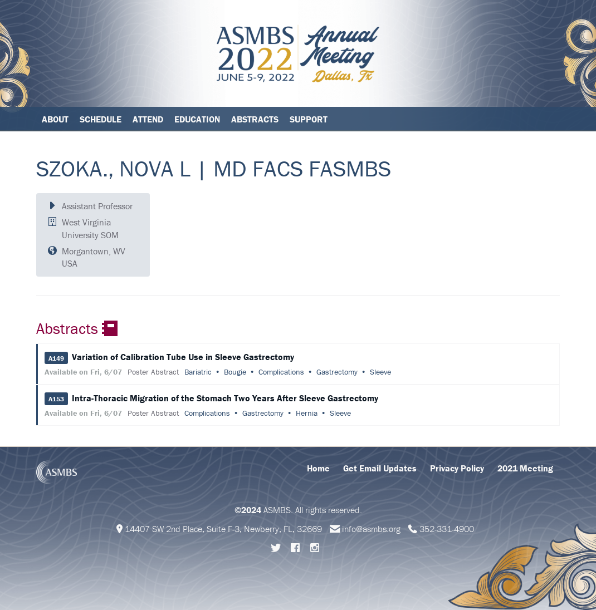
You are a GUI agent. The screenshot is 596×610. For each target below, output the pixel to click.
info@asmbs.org (371, 528)
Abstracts (255, 119)
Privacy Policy (457, 468)
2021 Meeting (525, 468)
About (55, 119)
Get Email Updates (380, 468)
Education (197, 119)
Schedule (100, 119)
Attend (148, 119)
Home (318, 468)
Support (309, 119)
